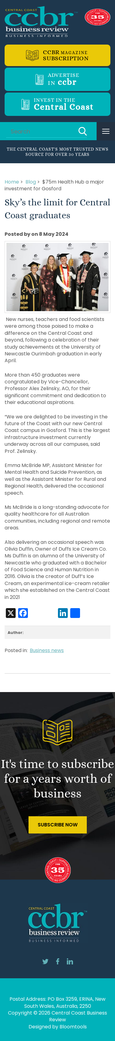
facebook (58, 961)
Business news (47, 650)
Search (83, 131)
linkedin (70, 961)
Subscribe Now (58, 824)
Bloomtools (73, 1026)
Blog (30, 181)
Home (12, 181)
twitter (45, 961)
